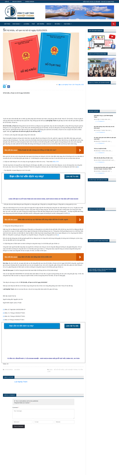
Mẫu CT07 (56, 161)
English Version (16, 1)
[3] (69, 213)
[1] (40, 131)
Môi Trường (40, 24)
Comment (15, 407)
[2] (78, 167)
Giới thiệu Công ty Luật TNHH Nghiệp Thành (105, 115)
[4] (58, 235)
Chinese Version (29, 1)
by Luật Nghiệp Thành (66, 84)
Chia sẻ (5, 84)
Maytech (36, 472)
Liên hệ (7, 1)
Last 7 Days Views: (87, 441)
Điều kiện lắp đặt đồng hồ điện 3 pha (103, 156)
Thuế (33, 24)
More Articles (59, 466)
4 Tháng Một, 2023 (78, 84)
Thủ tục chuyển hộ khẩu (100, 146)
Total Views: (85, 446)
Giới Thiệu (7, 24)
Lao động (26, 24)
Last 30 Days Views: (88, 444)
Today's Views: (86, 438)
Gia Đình (17, 369)
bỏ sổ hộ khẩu (59, 369)
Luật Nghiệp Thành (71, 369)
